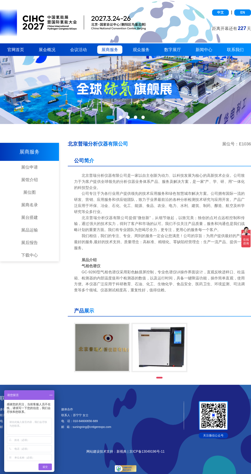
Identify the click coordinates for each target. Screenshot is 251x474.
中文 (220, 12)
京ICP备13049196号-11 (147, 451)
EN (242, 12)
